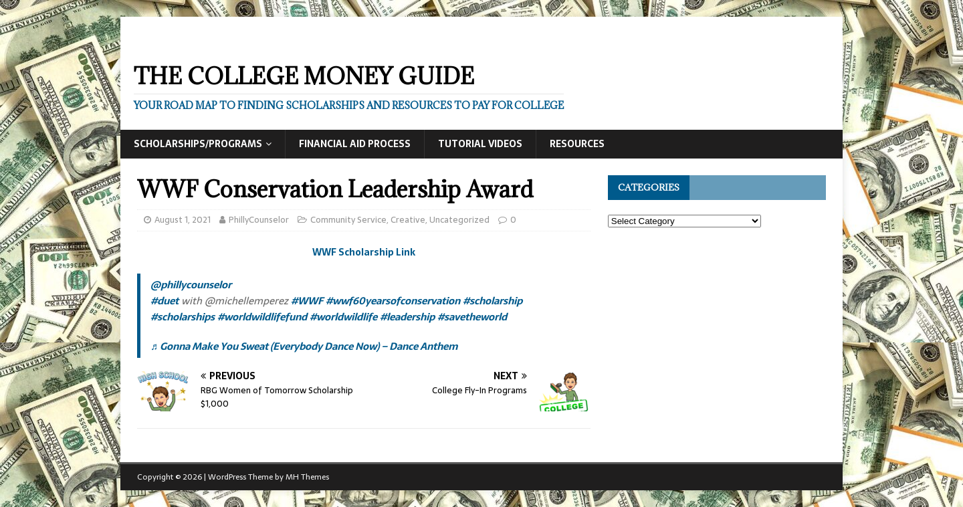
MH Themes (307, 477)
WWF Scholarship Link (363, 252)
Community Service (348, 220)
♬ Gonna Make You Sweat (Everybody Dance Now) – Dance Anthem (303, 346)
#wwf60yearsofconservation (393, 300)
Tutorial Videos (480, 143)
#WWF (307, 300)
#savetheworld (472, 316)
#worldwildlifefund (262, 316)
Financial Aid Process (355, 143)
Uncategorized (459, 220)
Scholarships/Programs (198, 143)
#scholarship (492, 300)
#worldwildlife (343, 316)
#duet (164, 300)
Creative (408, 220)
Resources (577, 143)
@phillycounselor (190, 284)
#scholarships (182, 316)
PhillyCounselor (259, 220)
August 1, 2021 (182, 220)
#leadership (407, 316)
